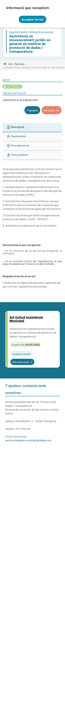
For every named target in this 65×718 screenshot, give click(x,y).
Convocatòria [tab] (17, 155)
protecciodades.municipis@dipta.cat (28, 440)
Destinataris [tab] (16, 136)
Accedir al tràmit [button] (21, 353)
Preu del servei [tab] (18, 145)
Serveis (19, 63)
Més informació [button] (22, 361)
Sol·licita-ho (51, 110)
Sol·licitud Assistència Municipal (26, 319)
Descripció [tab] (15, 127)
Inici (10, 63)
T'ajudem (32, 110)
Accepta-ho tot (32, 19)
